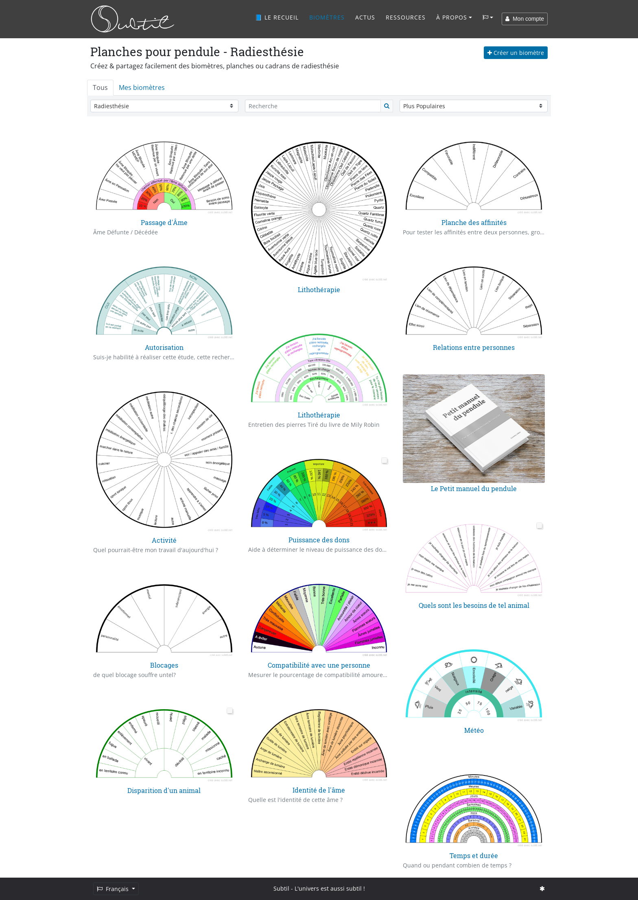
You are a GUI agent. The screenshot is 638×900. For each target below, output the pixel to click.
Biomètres (327, 17)
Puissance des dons (319, 539)
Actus (365, 17)
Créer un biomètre (515, 53)
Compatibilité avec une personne (319, 665)
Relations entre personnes (474, 347)
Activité (164, 540)
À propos (451, 17)
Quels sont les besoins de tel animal (474, 605)
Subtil (281, 888)
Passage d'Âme (164, 222)
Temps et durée (474, 855)
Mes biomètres (142, 87)
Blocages (164, 665)
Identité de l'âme (319, 790)
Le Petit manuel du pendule (474, 488)
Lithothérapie (319, 289)
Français (113, 889)
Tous (100, 87)
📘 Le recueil (277, 17)
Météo (474, 730)
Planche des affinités (474, 222)
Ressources (406, 17)
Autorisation (164, 347)
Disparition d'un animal (164, 790)
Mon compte (524, 18)
